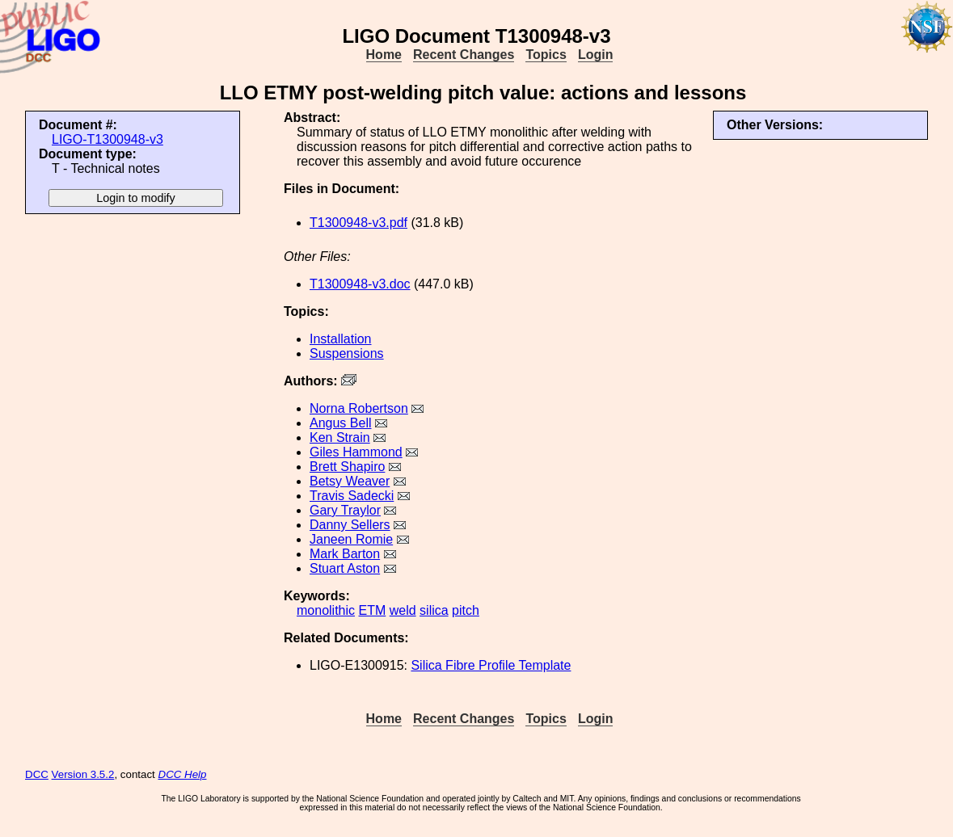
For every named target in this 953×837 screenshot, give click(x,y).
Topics (545, 54)
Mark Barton (345, 554)
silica (434, 610)
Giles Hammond (356, 452)
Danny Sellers (350, 525)
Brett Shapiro (347, 466)
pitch (465, 610)
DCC (36, 774)
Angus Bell (341, 423)
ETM (372, 610)
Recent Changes (463, 54)
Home (384, 54)
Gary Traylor (345, 510)
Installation (341, 339)
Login (596, 54)
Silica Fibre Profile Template (491, 665)
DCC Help (182, 774)
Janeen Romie (351, 539)
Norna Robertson (359, 408)
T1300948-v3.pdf (358, 222)
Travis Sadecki (352, 496)
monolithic (326, 610)
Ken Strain (340, 437)
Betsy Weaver (350, 481)
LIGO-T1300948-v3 (107, 139)
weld (403, 610)
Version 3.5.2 (83, 774)
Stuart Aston (345, 568)
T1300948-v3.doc (360, 284)
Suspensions (347, 353)
